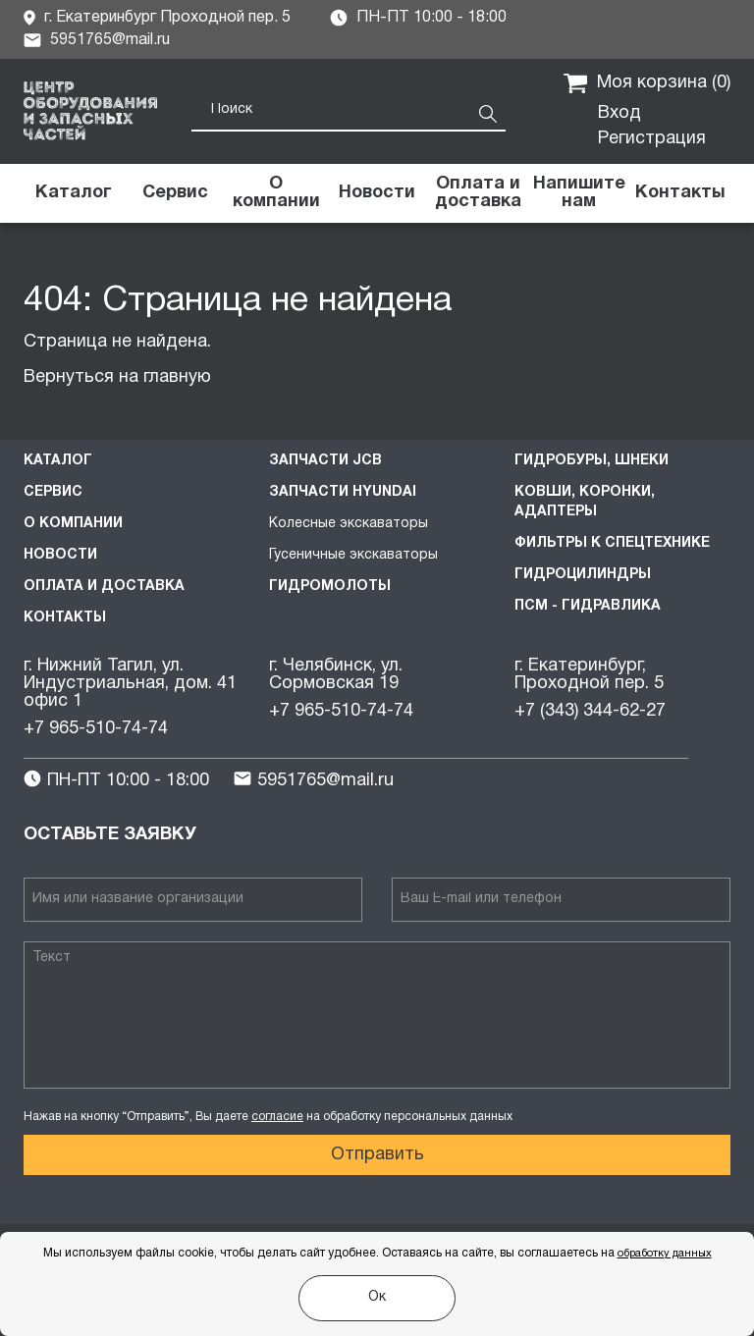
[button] (578, 193)
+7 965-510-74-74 (96, 729)
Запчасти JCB (325, 460)
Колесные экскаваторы (348, 523)
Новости (60, 555)
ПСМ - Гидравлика (587, 606)
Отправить (377, 1155)
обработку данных (665, 1253)
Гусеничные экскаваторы (353, 555)
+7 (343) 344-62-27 (590, 711)
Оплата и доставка (104, 586)
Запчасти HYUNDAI (342, 492)
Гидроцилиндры (582, 574)
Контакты (65, 618)
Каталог (58, 460)
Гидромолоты (330, 586)
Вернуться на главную (117, 377)
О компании (73, 523)
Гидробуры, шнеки (591, 460)
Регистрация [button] (652, 139)
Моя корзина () (647, 83)
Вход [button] (619, 113)
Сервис (53, 492)
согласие (277, 1116)
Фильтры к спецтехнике (612, 543)
